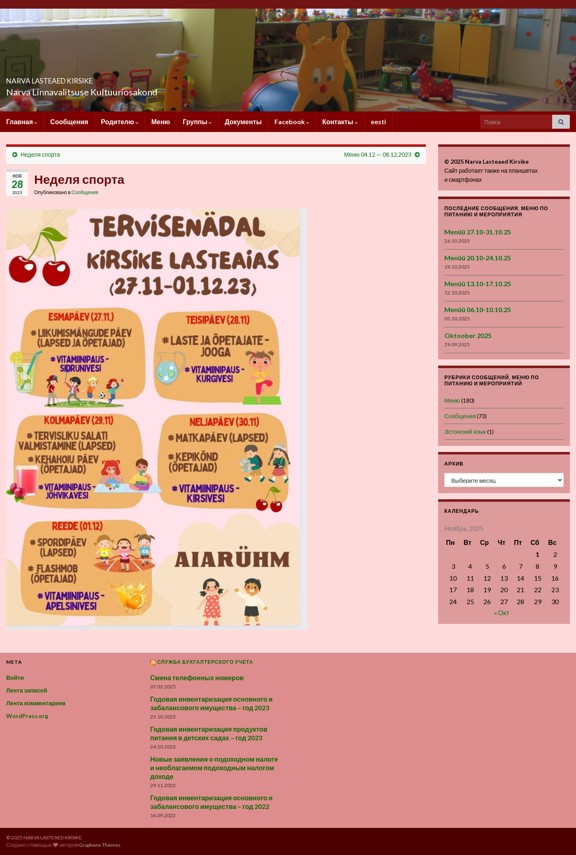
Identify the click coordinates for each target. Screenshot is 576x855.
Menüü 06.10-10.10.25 (477, 309)
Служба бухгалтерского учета (205, 662)
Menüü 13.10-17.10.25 (477, 283)
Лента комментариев (35, 703)
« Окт (501, 612)
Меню (160, 121)
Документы (243, 121)
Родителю (119, 121)
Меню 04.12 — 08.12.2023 (377, 154)
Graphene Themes (100, 845)
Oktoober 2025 (468, 335)
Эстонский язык (465, 431)
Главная (21, 121)
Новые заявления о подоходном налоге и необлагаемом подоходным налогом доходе (214, 767)
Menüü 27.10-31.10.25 (477, 232)
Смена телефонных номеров (197, 677)
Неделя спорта (40, 154)
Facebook (291, 121)
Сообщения (69, 121)
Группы (197, 121)
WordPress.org (27, 715)
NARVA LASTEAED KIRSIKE (84, 78)
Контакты (340, 121)
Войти (15, 677)
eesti (378, 121)
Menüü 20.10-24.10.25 (477, 258)
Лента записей (26, 690)
